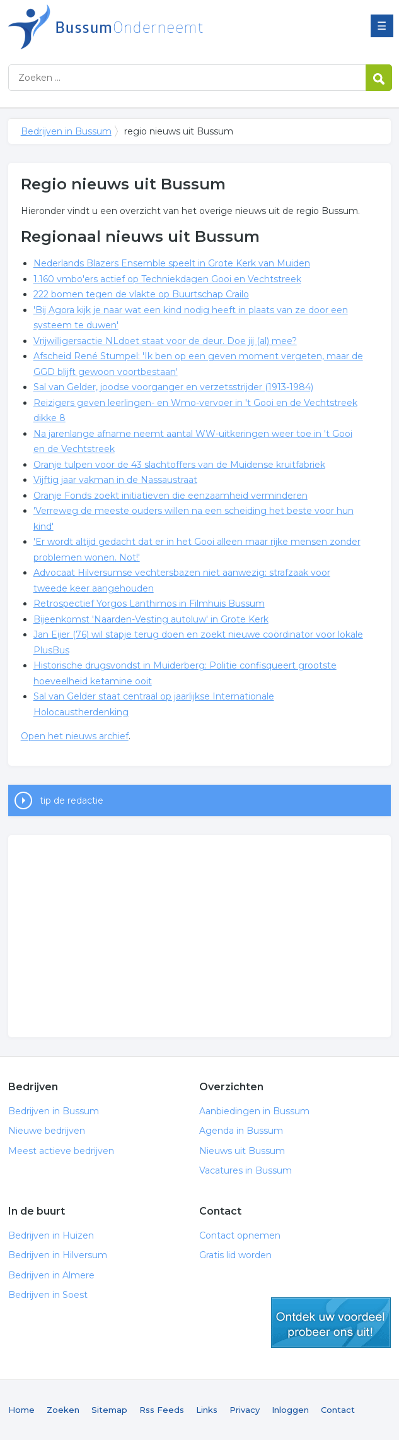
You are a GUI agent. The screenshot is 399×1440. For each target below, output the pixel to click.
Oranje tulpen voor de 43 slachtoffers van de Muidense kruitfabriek (179, 464)
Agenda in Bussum (241, 1130)
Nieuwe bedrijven (46, 1130)
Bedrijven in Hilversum (57, 1255)
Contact (338, 1410)
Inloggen (290, 1410)
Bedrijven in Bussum (165, 27)
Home (21, 1410)
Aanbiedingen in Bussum (254, 1111)
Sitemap (109, 1410)
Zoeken (63, 1410)
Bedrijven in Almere (51, 1275)
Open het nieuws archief (75, 736)
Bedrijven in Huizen (51, 1235)
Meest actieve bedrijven (61, 1151)
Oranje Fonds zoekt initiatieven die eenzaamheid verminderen (170, 495)
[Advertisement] (200, 936)
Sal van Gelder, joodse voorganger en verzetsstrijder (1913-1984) (173, 387)
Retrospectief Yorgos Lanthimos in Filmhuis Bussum (149, 603)
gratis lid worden (331, 1322)
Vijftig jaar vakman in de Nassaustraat (115, 479)
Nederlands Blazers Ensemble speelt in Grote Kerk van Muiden (171, 263)
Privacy (244, 1410)
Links (206, 1410)
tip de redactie (71, 800)
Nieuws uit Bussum (242, 1151)
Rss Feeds (161, 1410)
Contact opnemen (239, 1235)
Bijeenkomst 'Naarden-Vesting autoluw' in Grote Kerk (151, 619)
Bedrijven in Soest (48, 1294)
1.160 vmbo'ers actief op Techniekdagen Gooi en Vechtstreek (167, 279)
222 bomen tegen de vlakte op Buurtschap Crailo (141, 294)
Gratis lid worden (235, 1255)
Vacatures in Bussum (245, 1170)
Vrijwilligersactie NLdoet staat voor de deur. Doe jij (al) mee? (165, 341)
